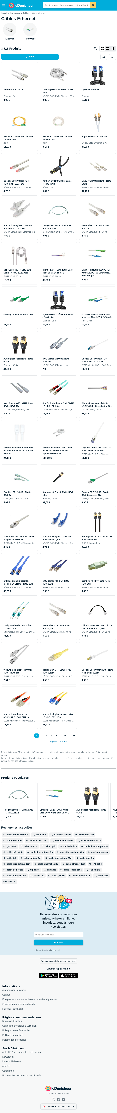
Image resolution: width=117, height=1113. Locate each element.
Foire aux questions (12, 1009)
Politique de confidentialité (16, 1030)
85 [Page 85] (74, 735)
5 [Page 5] (56, 735)
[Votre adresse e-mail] (58, 934)
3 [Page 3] (46, 735)
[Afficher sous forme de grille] (102, 48)
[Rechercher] (93, 5)
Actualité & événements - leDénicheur (22, 1052)
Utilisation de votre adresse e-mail (47, 950)
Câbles (26, 13)
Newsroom (7, 1057)
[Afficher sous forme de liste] (107, 48)
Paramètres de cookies (14, 1040)
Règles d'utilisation (12, 1021)
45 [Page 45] (65, 735)
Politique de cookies (12, 1035)
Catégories (8, 1071)
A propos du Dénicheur (14, 990)
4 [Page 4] (51, 735)
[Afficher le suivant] (80, 735)
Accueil (4, 13)
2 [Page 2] (41, 735)
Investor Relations (11, 1061)
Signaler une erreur (58, 741)
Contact (6, 995)
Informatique (15, 13)
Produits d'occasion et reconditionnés (21, 1075)
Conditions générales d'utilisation (19, 1026)
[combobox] (66, 5)
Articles (6, 1066)
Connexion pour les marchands (18, 1004)
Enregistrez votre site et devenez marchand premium (29, 999)
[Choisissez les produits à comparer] (104, 57)
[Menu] (3, 5)
